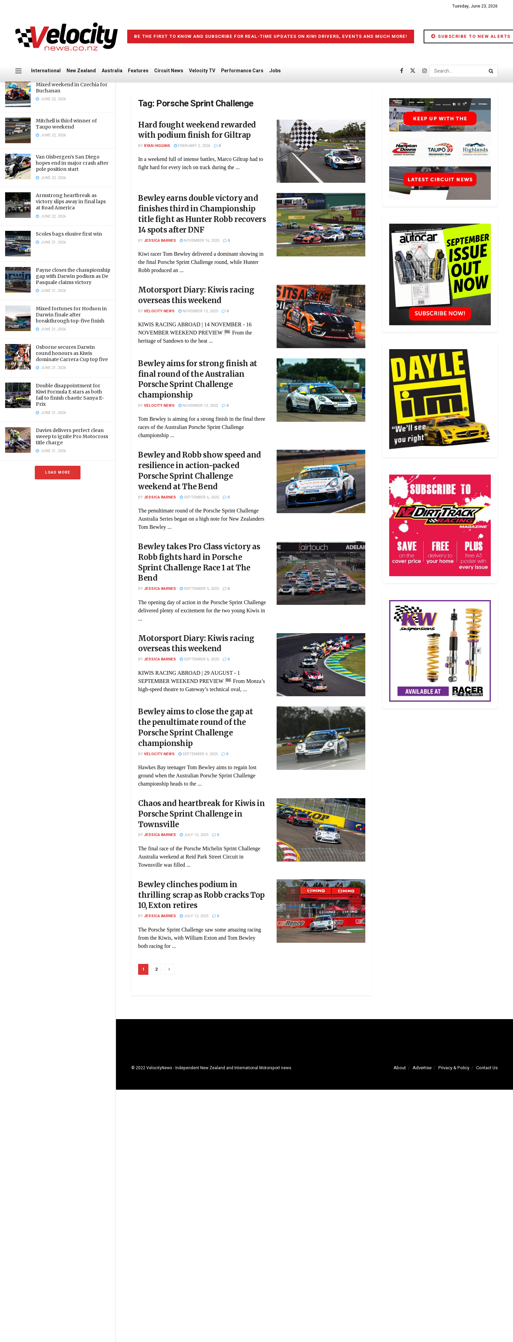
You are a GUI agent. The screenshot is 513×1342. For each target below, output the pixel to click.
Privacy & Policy (453, 1067)
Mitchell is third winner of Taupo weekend (66, 124)
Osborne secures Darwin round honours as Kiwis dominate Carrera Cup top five (72, 353)
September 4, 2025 (198, 754)
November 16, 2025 (199, 240)
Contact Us (487, 1067)
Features (138, 70)
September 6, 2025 (199, 497)
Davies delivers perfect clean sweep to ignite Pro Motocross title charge (72, 436)
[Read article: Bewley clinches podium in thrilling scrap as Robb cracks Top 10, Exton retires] (321, 911)
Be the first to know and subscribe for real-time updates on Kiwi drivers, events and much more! (270, 36)
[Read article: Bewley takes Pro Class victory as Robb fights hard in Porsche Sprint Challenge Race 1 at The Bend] (321, 573)
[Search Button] (491, 71)
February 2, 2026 (192, 146)
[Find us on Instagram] (424, 70)
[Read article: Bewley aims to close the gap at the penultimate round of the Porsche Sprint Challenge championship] (321, 738)
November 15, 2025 (198, 311)
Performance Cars (242, 70)
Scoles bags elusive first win (69, 234)
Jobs (275, 70)
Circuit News (168, 70)
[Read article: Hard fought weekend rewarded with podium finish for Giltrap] (321, 151)
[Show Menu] (18, 71)
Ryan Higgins (157, 146)
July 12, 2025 (194, 916)
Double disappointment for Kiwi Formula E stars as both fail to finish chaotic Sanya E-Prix (70, 395)
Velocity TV (202, 70)
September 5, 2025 (199, 589)
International (46, 70)
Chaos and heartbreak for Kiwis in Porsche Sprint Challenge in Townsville (201, 814)
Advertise (422, 1067)
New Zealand (81, 70)
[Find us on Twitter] (412, 70)
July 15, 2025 (194, 835)
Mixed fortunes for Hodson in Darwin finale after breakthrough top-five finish (71, 314)
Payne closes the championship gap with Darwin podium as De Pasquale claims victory (73, 276)
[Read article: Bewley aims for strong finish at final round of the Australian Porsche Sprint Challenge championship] (321, 390)
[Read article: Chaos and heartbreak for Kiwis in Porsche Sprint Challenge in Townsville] (321, 830)
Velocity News (159, 311)
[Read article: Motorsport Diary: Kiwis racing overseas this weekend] (321, 316)
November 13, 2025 (198, 405)
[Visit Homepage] (66, 36)
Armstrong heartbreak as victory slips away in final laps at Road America (71, 201)
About (400, 1067)
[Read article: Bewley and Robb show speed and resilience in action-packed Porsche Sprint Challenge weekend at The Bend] (321, 481)
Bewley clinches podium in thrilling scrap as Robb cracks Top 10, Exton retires (201, 895)
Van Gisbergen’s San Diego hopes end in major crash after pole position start (72, 163)
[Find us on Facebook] (401, 70)
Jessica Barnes (160, 240)
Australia (112, 70)
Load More (57, 472)
